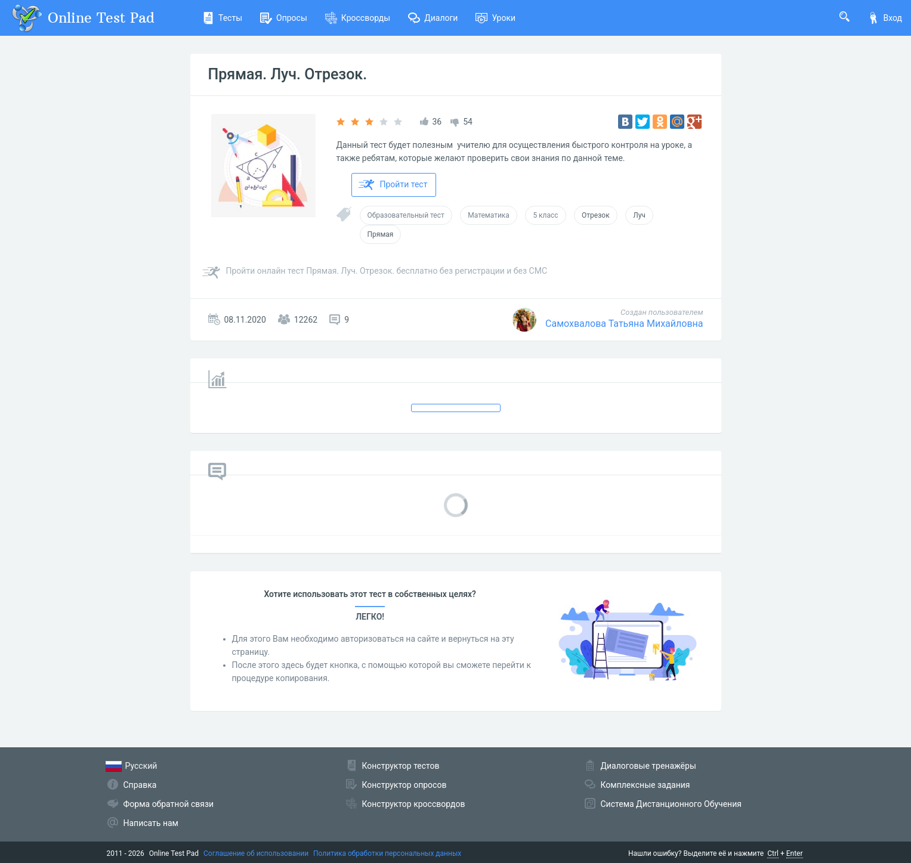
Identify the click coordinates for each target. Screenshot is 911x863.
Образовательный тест (406, 215)
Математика (488, 215)
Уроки (495, 18)
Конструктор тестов (401, 766)
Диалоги (433, 18)
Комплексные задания (645, 785)
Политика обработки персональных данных (387, 853)
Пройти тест (393, 185)
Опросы (283, 18)
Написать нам (150, 823)
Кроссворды (357, 18)
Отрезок (596, 215)
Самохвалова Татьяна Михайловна (624, 323)
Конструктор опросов (404, 785)
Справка (140, 785)
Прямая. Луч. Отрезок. (288, 74)
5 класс (545, 215)
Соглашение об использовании (255, 853)
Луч (639, 215)
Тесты (222, 18)
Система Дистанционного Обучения (671, 804)
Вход (884, 18)
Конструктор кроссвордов (413, 804)
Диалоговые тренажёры (648, 766)
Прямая (381, 234)
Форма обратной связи (168, 804)
